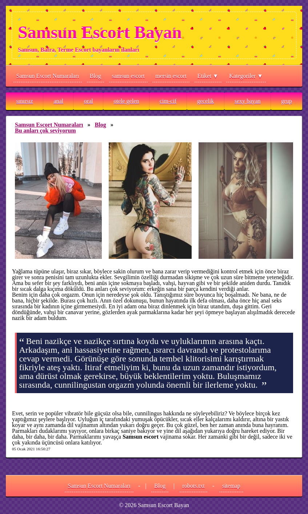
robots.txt (194, 486)
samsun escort (128, 76)
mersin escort (171, 76)
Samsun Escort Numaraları (47, 76)
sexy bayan (248, 101)
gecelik (205, 101)
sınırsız (24, 101)
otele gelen (126, 101)
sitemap (231, 486)
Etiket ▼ (208, 76)
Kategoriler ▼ (246, 76)
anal (58, 101)
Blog (95, 76)
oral (88, 101)
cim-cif (168, 101)
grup (286, 101)
